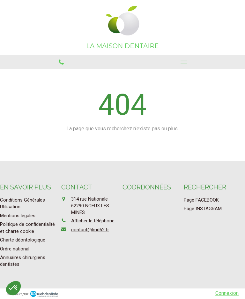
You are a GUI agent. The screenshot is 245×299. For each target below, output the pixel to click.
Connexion (227, 293)
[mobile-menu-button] (183, 62)
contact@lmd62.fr (90, 230)
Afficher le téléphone (93, 221)
